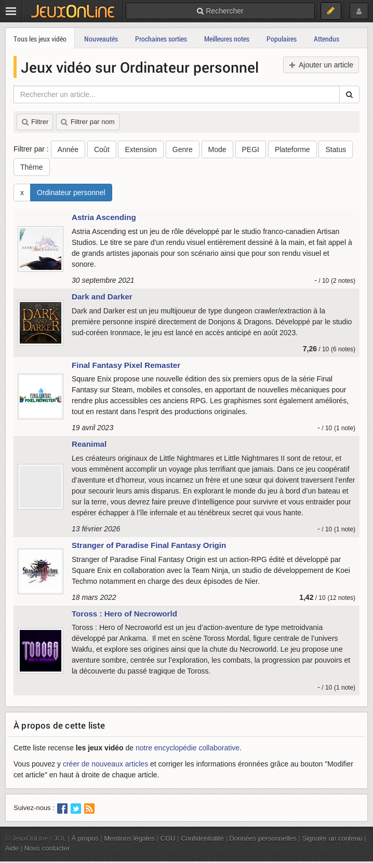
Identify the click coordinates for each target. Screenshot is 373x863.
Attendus (326, 39)
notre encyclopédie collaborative (187, 748)
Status (335, 149)
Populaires (282, 39)
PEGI (250, 149)
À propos (85, 838)
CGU (168, 838)
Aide (12, 848)
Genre (182, 149)
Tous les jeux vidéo (40, 39)
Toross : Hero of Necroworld (124, 613)
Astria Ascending (104, 217)
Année (68, 149)
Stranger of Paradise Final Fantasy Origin (149, 545)
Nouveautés (101, 39)
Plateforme (292, 149)
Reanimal (89, 444)
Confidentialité (202, 838)
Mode (217, 149)
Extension (140, 149)
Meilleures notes (226, 39)
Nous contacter (47, 848)
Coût (102, 149)
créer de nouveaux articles (105, 764)
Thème (31, 167)
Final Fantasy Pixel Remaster (126, 365)
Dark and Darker (102, 296)
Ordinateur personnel (71, 192)
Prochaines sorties (161, 39)
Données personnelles (263, 838)
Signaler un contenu (332, 838)
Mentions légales (129, 838)
